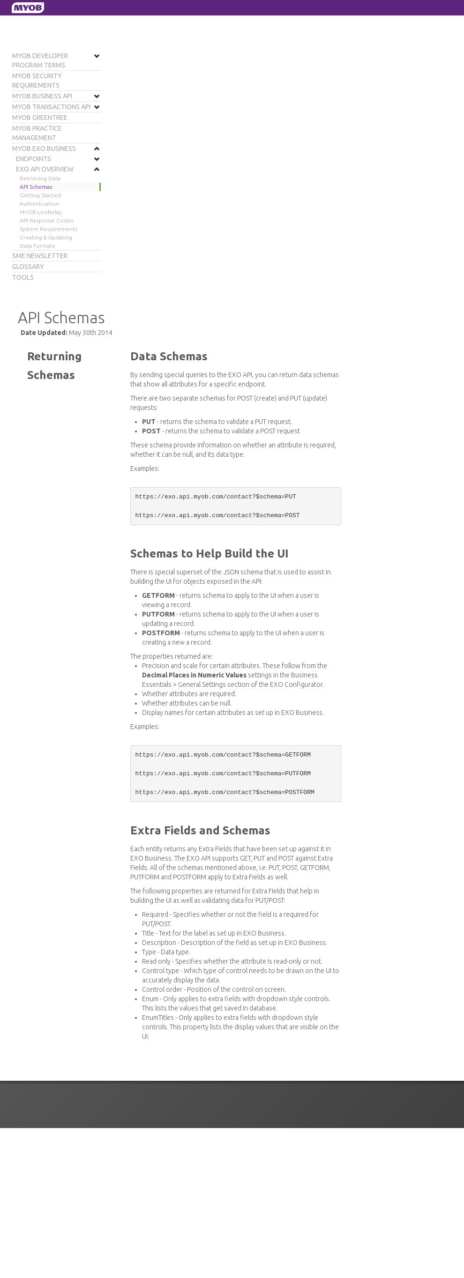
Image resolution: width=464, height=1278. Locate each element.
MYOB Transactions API (51, 107)
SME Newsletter (39, 256)
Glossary (28, 266)
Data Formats (37, 246)
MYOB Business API (42, 96)
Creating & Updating (46, 237)
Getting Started (40, 195)
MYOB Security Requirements (37, 80)
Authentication (39, 204)
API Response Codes (46, 220)
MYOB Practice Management (37, 133)
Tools (23, 277)
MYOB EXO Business (44, 148)
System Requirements (48, 229)
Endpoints (33, 159)
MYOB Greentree (39, 117)
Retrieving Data (40, 178)
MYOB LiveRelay (41, 212)
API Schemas (36, 187)
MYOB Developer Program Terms (40, 60)
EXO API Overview (45, 169)
